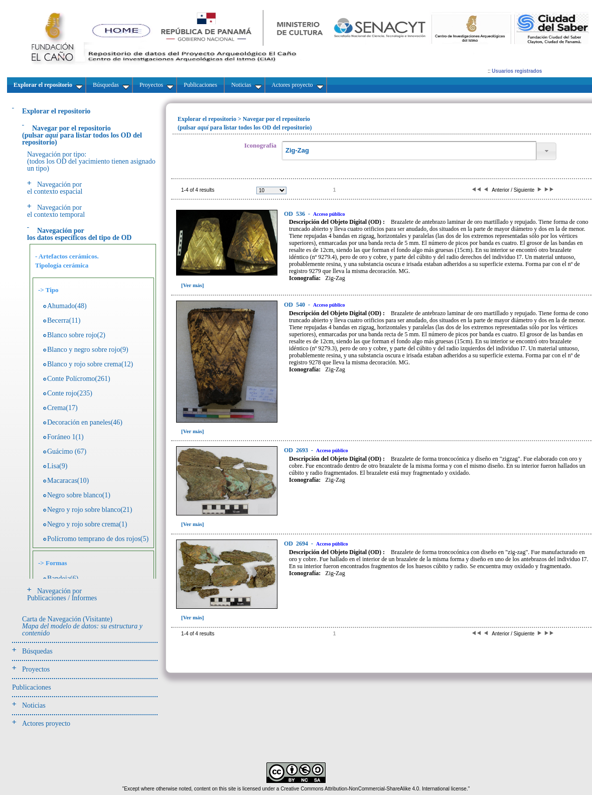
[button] (546, 151)
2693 (297, 450)
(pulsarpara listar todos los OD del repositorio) (82, 135)
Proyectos (36, 669)
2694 (297, 543)
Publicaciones (31, 687)
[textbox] (408, 151)
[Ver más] (192, 285)
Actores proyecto (46, 723)
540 (295, 304)
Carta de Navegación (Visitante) (82, 626)
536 (295, 213)
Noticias (34, 705)
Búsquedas (37, 651)
